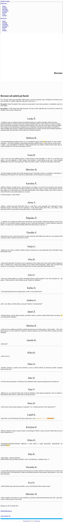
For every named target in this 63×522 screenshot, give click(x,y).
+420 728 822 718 (5, 516)
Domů (4, 6)
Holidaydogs (4, 3)
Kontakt (4, 15)
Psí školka (5, 9)
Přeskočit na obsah (5, 1)
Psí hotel (4, 7)
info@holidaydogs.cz (6, 511)
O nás (3, 14)
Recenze (4, 12)
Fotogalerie (5, 11)
